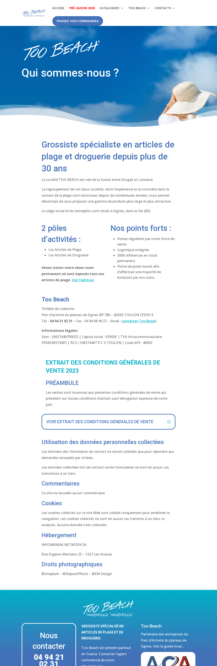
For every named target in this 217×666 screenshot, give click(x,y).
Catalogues (109, 8)
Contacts (162, 8)
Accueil (58, 8)
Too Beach (137, 8)
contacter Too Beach (139, 321)
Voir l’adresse (83, 280)
